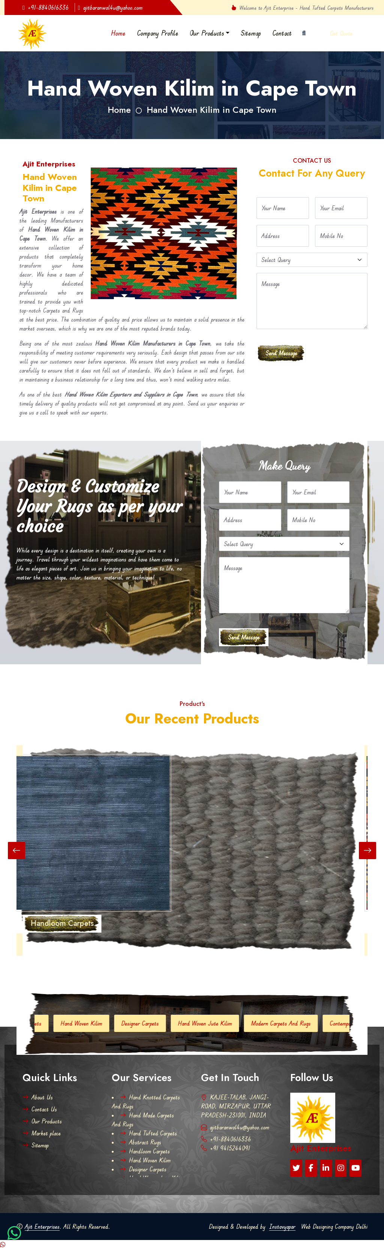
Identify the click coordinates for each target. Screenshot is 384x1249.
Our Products (207, 33)
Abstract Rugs (140, 1142)
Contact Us (39, 1109)
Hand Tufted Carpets (148, 1133)
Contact (282, 33)
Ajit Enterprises (42, 1226)
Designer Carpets (146, 1023)
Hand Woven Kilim (87, 1023)
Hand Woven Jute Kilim (211, 1023)
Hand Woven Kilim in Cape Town (211, 109)
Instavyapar (282, 1226)
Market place (41, 1133)
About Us (37, 1097)
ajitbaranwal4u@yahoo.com (110, 7)
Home (118, 33)
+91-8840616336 (45, 7)
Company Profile (157, 33)
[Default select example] (312, 260)
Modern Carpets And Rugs (286, 1023)
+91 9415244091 (225, 1148)
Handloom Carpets (145, 1151)
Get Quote (341, 33)
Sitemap (251, 33)
